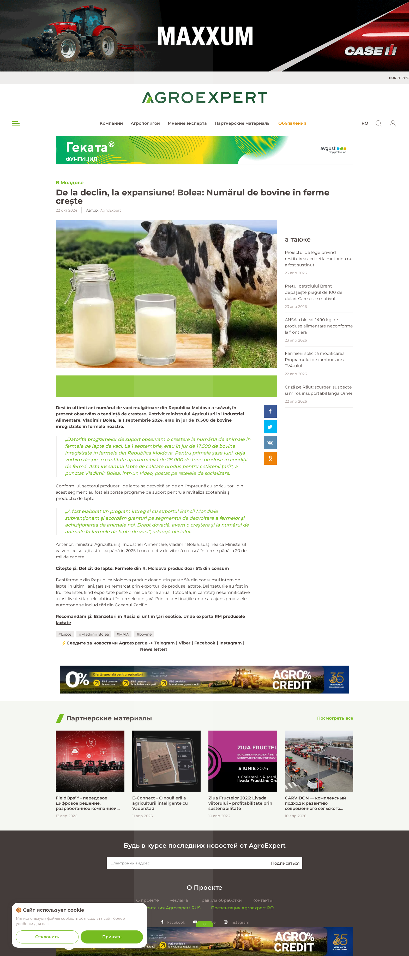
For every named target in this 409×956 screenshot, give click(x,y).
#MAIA (123, 634)
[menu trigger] (15, 123)
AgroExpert (110, 210)
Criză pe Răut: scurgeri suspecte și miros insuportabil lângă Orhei (318, 504)
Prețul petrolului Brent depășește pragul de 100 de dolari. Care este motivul (313, 406)
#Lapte (64, 634)
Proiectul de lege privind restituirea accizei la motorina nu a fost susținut (319, 373)
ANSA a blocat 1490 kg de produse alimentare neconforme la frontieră (319, 440)
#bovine (144, 634)
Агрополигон (145, 123)
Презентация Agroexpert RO (242, 907)
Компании (111, 123)
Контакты (262, 900)
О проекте (147, 900)
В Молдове (70, 182)
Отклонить (47, 936)
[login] (392, 123)
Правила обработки (220, 900)
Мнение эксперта (187, 123)
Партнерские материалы (242, 123)
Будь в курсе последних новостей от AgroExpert (205, 845)
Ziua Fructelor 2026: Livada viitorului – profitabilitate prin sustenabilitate (240, 803)
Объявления (292, 123)
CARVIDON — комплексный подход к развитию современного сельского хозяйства (315, 803)
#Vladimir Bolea (94, 634)
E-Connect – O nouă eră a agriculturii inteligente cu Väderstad (160, 803)
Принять (111, 936)
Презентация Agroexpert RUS (168, 907)
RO (365, 123)
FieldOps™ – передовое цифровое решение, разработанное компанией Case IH (86, 803)
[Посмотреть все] (335, 718)
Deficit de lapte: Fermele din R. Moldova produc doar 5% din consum (154, 568)
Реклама (178, 900)
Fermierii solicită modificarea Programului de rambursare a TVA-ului (315, 474)
